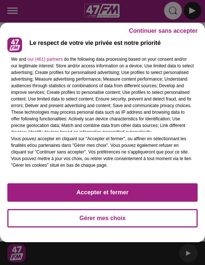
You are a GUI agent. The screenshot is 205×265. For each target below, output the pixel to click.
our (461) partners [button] (45, 59)
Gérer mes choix (102, 218)
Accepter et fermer (102, 192)
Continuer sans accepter (163, 31)
